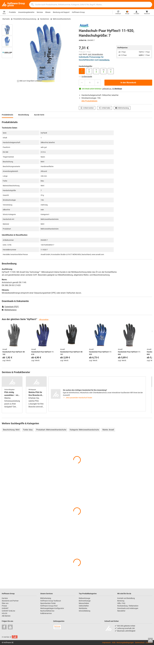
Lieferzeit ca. (112, 89)
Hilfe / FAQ (121, 603)
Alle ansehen (43, 319)
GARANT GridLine (8, 611)
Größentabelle (85, 77)
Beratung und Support (61, 12)
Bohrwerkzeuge (84, 601)
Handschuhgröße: (86, 66)
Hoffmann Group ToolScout (50, 601)
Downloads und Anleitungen (127, 608)
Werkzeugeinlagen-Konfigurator (52, 608)
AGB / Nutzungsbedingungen (123, 642)
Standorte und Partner (10, 601)
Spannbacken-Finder (48, 603)
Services (40, 12)
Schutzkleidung (84, 611)
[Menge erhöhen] (98, 83)
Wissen (48, 12)
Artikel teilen (104, 108)
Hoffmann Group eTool (48, 606)
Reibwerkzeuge (84, 598)
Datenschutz (139, 642)
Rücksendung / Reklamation (127, 606)
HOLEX (4, 613)
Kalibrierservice (46, 613)
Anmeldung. (104, 60)
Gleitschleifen (84, 606)
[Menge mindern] (82, 83)
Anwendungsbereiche (26, 12)
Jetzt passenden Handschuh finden (77, 398)
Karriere (5, 598)
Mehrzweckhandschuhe (62, 19)
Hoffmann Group (78, 12)
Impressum (106, 642)
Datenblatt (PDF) (10, 307)
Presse (4, 606)
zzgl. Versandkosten (95, 54)
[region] (9, 54)
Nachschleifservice (47, 611)
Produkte (12, 12)
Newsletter (121, 611)
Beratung (120, 601)
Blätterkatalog (122, 108)
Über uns (5, 603)
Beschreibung (23, 115)
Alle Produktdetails (89, 101)
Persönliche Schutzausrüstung (24, 19)
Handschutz (44, 19)
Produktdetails (7, 115)
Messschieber (84, 603)
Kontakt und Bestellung (126, 598)
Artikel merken (87, 108)
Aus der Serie (39, 115)
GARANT (5, 608)
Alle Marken (6, 616)
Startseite (6, 19)
